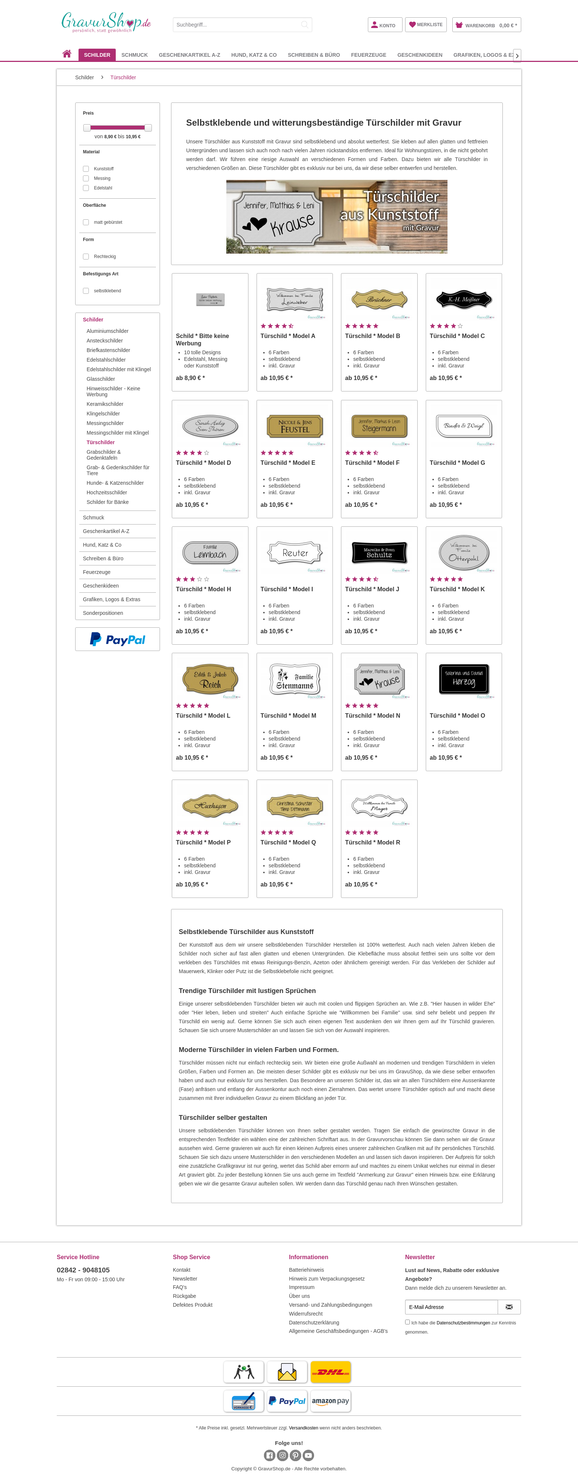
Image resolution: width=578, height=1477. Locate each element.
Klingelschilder (103, 414)
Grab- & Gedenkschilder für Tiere (118, 470)
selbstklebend (107, 290)
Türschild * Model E (288, 463)
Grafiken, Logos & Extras (111, 599)
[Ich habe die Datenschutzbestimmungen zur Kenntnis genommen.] (407, 1322)
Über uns (299, 1296)
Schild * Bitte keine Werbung (202, 339)
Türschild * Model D (203, 463)
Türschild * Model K (457, 589)
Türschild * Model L (203, 716)
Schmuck (93, 517)
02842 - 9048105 (83, 1270)
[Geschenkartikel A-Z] (189, 55)
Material (91, 151)
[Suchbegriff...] (242, 24)
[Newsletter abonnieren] (509, 1307)
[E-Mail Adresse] (451, 1307)
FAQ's (180, 1287)
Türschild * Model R (372, 842)
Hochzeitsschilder (107, 492)
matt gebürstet (108, 222)
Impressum (301, 1287)
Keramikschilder (105, 404)
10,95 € (133, 136)
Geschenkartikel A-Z (106, 531)
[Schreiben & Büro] (314, 55)
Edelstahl (103, 188)
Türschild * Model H (203, 589)
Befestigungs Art (100, 273)
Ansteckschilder (105, 341)
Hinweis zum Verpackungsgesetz (327, 1279)
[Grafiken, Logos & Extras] (491, 55)
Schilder (93, 320)
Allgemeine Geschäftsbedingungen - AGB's (338, 1331)
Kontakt (181, 1270)
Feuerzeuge (97, 572)
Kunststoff (104, 168)
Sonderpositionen (103, 613)
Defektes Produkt (192, 1305)
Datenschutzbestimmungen (463, 1323)
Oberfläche (94, 205)
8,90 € (111, 136)
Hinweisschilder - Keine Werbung (113, 391)
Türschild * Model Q (288, 842)
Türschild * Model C (457, 336)
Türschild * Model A (288, 336)
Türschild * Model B (372, 336)
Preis (88, 113)
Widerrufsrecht (306, 1314)
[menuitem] (242, 23)
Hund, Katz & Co (102, 545)
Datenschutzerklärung (314, 1323)
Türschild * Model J (372, 589)
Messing (102, 178)
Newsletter (185, 1279)
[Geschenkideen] (420, 55)
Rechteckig (105, 256)
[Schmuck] (134, 55)
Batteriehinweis (306, 1270)
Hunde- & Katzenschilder (115, 483)
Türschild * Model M (288, 716)
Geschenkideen (101, 586)
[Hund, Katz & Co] (254, 55)
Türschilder (101, 442)
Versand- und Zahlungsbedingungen (330, 1305)
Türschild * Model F (372, 463)
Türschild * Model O (457, 716)
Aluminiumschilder (108, 331)
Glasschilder (101, 379)
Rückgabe (184, 1296)
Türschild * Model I (287, 589)
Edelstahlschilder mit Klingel (119, 369)
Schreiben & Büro (103, 558)
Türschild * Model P (203, 842)
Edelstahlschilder (106, 360)
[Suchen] (304, 24)
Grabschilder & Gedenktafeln (104, 455)
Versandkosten (303, 1428)
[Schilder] (97, 55)
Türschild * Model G (457, 463)
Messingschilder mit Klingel (118, 433)
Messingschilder (105, 423)
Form (88, 239)
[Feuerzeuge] (368, 55)
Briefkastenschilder (108, 350)
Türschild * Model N (372, 716)
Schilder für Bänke (108, 502)
